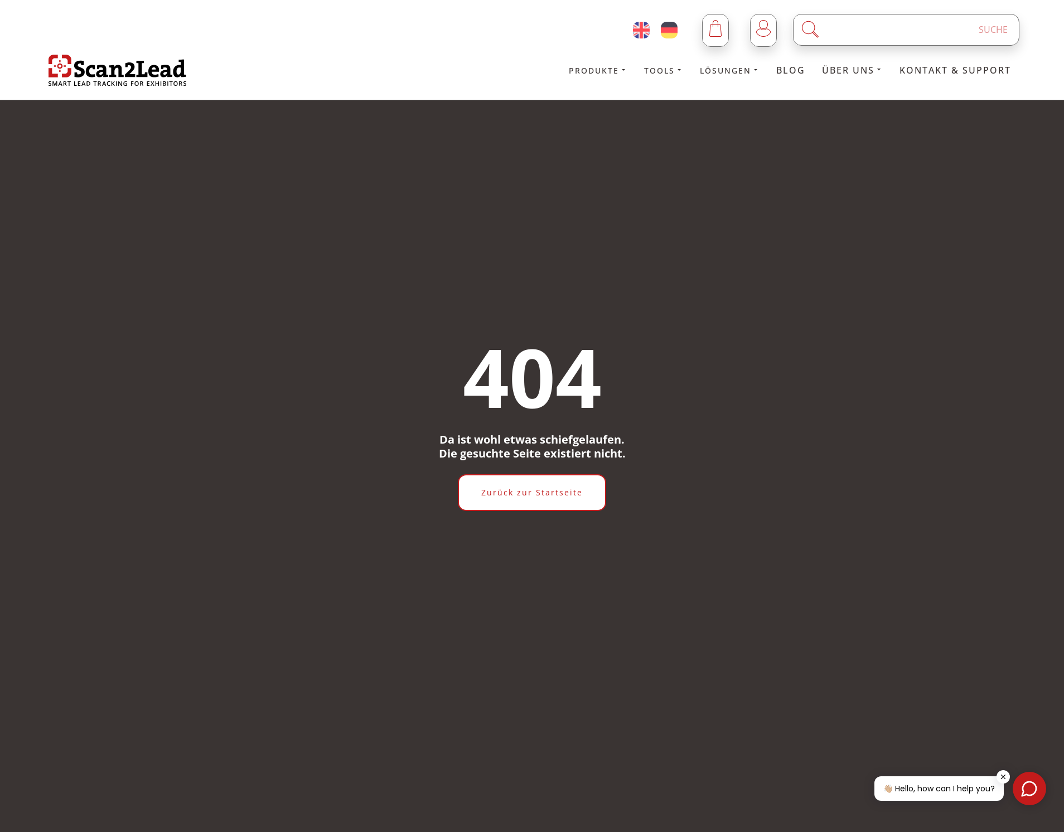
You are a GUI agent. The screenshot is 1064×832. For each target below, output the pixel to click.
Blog (790, 70)
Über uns (852, 70)
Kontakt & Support (955, 70)
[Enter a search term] (916, 30)
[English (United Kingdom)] (641, 30)
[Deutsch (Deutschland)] (669, 30)
